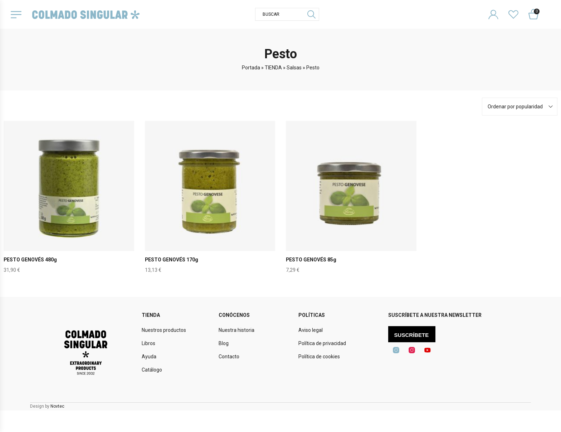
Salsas (294, 67)
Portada (251, 67)
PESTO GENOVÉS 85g (311, 259)
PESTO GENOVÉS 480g (30, 259)
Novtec (57, 406)
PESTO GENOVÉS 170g (172, 259)
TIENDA (273, 67)
